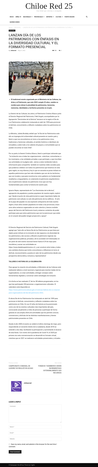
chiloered (13, 50)
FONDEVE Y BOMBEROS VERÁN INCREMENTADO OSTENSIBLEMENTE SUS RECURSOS (49, 369)
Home (10, 27)
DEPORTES (50, 17)
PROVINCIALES (39, 17)
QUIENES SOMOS (15, 22)
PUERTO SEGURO (69, 17)
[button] (86, 17)
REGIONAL (17, 27)
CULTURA (59, 17)
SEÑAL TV (18, 17)
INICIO (12, 17)
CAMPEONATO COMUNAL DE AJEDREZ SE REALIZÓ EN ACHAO (21, 367)
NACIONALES (27, 17)
